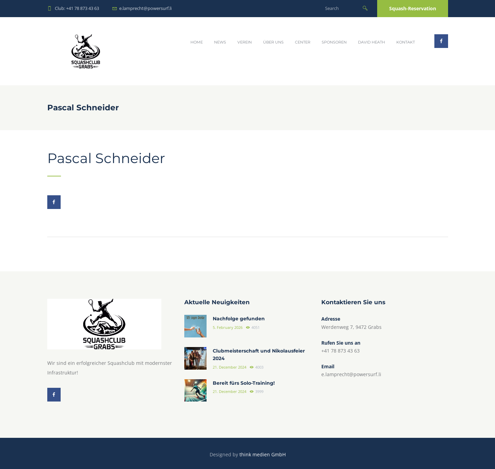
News (220, 42)
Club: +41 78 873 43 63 (77, 8)
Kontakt (405, 42)
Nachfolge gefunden (239, 319)
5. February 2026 (228, 327)
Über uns (273, 42)
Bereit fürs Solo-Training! (244, 383)
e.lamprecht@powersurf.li (145, 8)
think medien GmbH (262, 454)
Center (302, 42)
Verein (244, 42)
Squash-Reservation (412, 8)
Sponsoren (334, 42)
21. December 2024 (229, 367)
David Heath (371, 42)
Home (196, 42)
